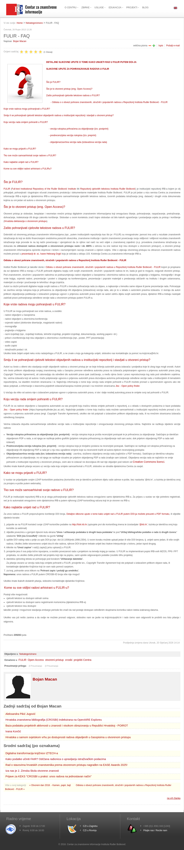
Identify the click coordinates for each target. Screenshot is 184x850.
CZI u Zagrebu (90, 826)
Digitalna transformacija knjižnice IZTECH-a (31, 753)
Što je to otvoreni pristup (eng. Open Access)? (69, 89)
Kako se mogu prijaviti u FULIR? (20, 148)
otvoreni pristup (54, 659)
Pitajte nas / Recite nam (155, 830)
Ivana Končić (13, 731)
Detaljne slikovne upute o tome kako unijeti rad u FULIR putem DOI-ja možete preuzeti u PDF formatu (118, 514)
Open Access (36, 659)
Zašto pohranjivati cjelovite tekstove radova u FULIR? (73, 95)
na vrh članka (173, 798)
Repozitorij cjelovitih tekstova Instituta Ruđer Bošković (107, 189)
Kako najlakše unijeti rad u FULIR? (21, 162)
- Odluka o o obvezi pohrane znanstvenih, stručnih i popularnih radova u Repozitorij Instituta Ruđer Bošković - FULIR (109, 102)
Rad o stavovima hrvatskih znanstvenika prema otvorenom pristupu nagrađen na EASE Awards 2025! (66, 764)
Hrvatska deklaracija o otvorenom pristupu (25, 221)
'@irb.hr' (143, 524)
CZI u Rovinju (90, 830)
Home (20, 23)
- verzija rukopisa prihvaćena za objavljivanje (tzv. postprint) (78, 128)
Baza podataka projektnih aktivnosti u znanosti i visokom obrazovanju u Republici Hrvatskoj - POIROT (66, 725)
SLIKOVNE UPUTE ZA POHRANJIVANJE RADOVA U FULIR (77, 69)
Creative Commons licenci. (149, 461)
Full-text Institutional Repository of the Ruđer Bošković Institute (44, 189)
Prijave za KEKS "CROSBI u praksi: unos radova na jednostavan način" (48, 776)
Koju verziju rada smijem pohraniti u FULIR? (26, 122)
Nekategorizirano (34, 23)
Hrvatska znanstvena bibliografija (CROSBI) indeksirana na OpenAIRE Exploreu (53, 719)
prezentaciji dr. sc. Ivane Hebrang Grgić (41, 253)
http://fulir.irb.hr (79, 524)
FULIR (7, 189)
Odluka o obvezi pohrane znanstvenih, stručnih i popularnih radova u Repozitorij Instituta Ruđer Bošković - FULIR (65, 260)
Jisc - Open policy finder (128, 386)
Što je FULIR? (53, 82)
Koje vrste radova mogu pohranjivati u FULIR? (27, 108)
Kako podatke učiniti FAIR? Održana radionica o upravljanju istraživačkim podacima (55, 759)
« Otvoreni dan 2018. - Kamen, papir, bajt (50, 785)
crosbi (68, 659)
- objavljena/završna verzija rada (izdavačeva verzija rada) (78, 142)
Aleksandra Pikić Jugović (20, 713)
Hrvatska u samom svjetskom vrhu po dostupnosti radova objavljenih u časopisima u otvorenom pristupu (68, 737)
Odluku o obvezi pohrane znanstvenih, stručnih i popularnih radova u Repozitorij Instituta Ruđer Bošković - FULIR (103, 267)
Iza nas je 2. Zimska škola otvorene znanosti (32, 770)
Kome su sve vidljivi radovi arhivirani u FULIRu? (27, 168)
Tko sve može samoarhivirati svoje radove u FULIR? (30, 155)
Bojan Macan (19, 41)
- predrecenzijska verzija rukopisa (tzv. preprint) (72, 135)
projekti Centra (82, 659)
